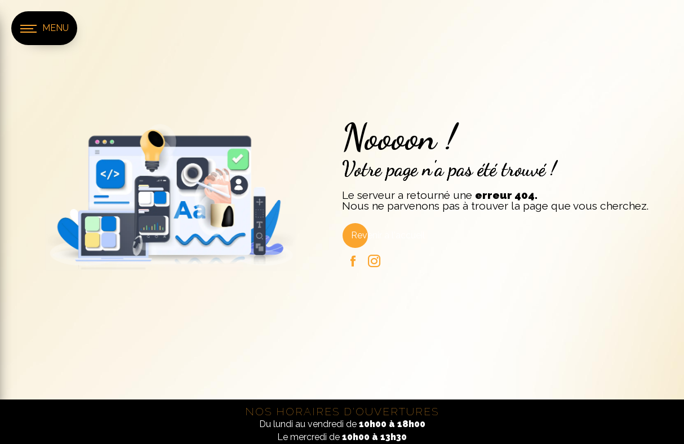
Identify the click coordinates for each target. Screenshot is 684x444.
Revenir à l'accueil (388, 235)
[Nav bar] (44, 28)
